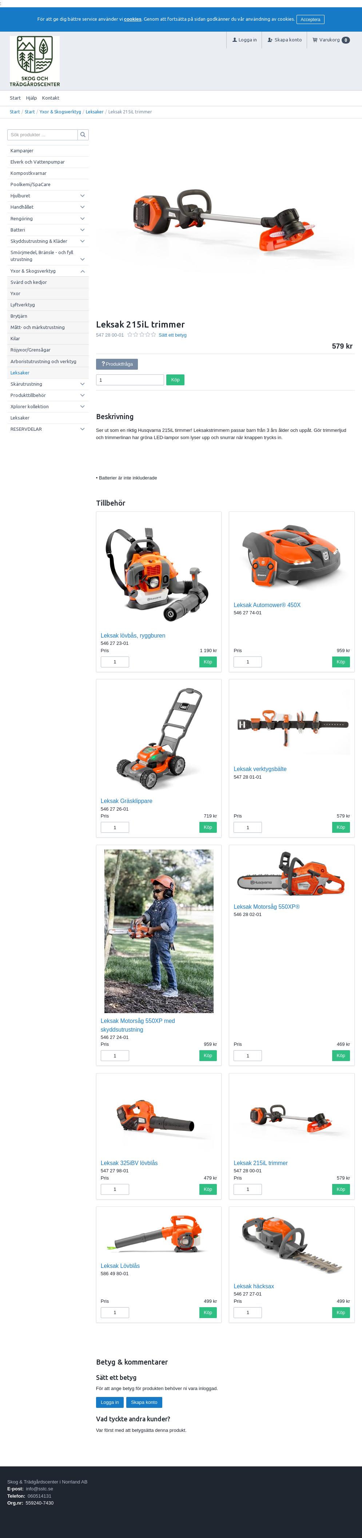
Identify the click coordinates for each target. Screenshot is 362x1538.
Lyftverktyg (23, 304)
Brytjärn (19, 315)
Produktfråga (117, 364)
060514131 (39, 1496)
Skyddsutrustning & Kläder (39, 241)
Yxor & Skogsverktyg (60, 111)
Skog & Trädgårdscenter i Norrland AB (47, 1482)
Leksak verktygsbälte (260, 769)
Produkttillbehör (28, 395)
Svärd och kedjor (29, 282)
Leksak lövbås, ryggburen (133, 636)
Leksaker (95, 111)
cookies (133, 19)
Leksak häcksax (254, 1286)
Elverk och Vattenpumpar (38, 161)
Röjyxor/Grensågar (31, 349)
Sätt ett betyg (173, 335)
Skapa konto (144, 1402)
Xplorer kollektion (30, 406)
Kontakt (50, 97)
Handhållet (22, 206)
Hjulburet (20, 195)
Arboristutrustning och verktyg (43, 361)
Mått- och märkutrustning (38, 327)
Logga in (110, 1402)
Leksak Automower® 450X (267, 605)
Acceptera (311, 19)
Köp (175, 379)
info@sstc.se (39, 1488)
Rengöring (22, 218)
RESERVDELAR (26, 428)
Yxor (15, 293)
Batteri (18, 229)
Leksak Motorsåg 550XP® (266, 907)
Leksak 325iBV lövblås (129, 1163)
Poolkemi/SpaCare (31, 184)
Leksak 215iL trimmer (260, 1163)
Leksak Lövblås (120, 1266)
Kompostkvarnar (29, 173)
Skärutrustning (26, 383)
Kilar (15, 338)
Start (15, 97)
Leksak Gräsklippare (126, 801)
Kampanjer (22, 150)
